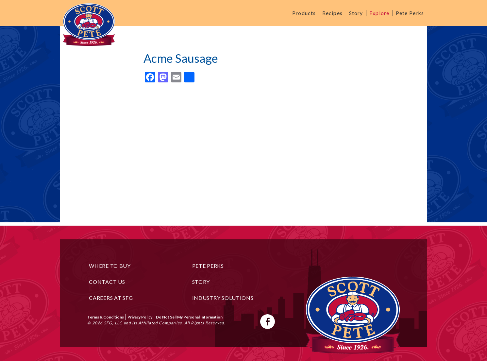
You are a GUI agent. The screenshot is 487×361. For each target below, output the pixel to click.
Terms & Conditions (105, 317)
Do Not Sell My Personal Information (189, 317)
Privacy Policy (139, 317)
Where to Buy (110, 266)
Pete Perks (410, 13)
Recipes (332, 13)
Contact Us (107, 282)
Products (304, 13)
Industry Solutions (223, 298)
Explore (379, 13)
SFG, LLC (113, 322)
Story (356, 13)
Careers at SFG (111, 298)
